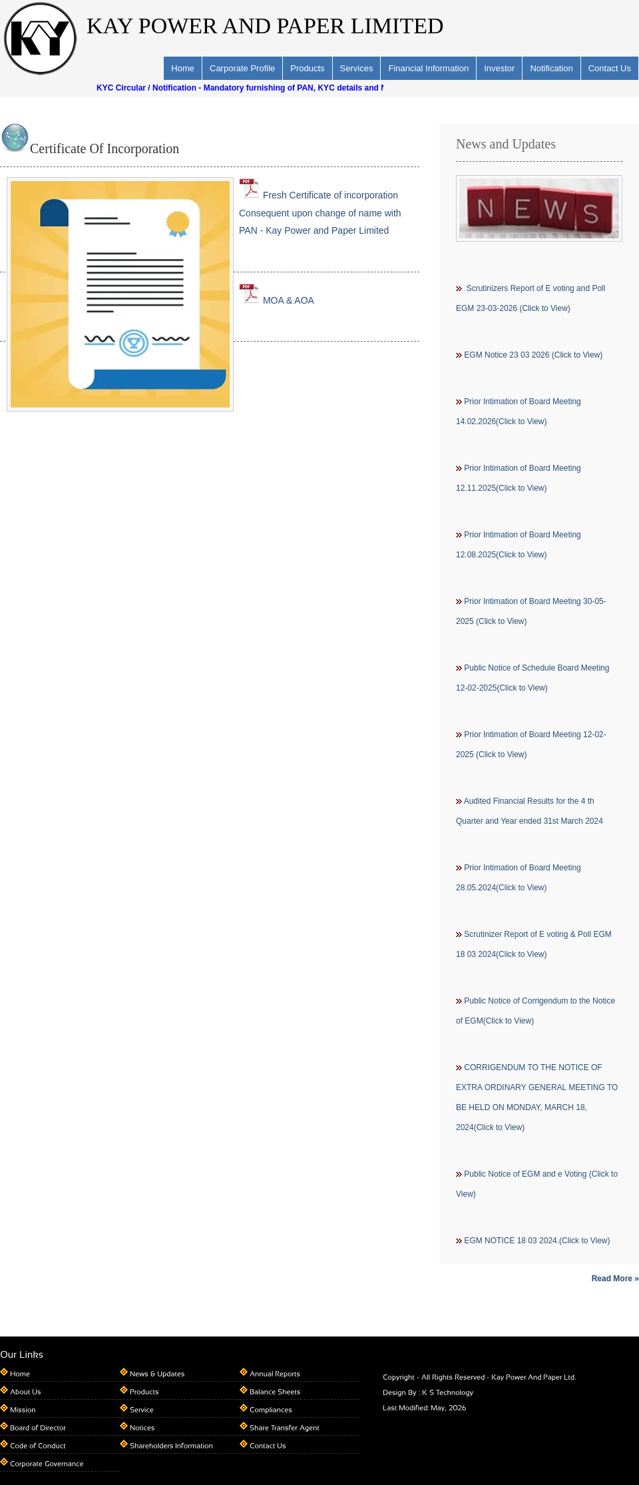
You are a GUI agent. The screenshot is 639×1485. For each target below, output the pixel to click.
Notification (551, 68)
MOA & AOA (276, 300)
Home (182, 68)
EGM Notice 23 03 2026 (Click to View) (533, 355)
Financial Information (428, 68)
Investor (499, 68)
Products (307, 68)
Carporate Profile (242, 68)
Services (356, 68)
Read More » (615, 1278)
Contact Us (609, 68)
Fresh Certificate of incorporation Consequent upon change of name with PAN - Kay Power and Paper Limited (320, 213)
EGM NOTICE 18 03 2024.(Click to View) (537, 1240)
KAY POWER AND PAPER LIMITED (265, 25)
